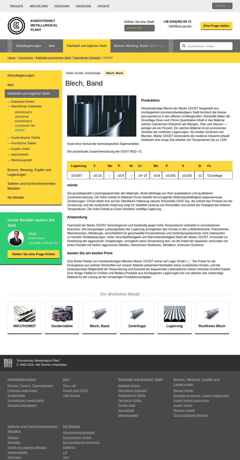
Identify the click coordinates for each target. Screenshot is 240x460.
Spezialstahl (19, 154)
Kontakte (104, 6)
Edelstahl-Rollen (23, 101)
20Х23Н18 (21, 116)
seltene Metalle (18, 453)
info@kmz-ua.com (180, 26)
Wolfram (13, 438)
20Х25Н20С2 (23, 121)
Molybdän (14, 443)
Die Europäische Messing (191, 416)
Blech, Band (125, 73)
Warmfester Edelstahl (26, 106)
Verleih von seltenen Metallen (27, 448)
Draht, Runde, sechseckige (88, 73)
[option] (28, 46)
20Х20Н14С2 (23, 112)
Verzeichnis (62, 6)
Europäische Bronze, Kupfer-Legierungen (201, 396)
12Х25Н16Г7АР (25, 125)
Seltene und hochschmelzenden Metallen (32, 186)
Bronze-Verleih (183, 391)
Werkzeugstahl (21, 160)
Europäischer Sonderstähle (26, 401)
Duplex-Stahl (20, 148)
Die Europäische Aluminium (81, 443)
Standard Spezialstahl (22, 406)
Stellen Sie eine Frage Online (33, 256)
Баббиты (69, 448)
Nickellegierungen (28, 46)
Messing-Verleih (184, 411)
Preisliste (16, 6)
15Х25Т (20, 130)
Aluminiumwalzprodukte (78, 433)
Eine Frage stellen (216, 25)
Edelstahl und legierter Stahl (87, 46)
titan (52, 46)
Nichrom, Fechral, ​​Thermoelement (30, 386)
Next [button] (171, 45)
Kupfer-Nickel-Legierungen (191, 401)
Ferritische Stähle (23, 143)
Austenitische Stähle (25, 137)
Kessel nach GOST (75, 391)
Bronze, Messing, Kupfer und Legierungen (144, 46)
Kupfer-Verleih (183, 406)
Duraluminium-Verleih (77, 438)
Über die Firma (39, 6)
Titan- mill (69, 386)
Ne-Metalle (16, 197)
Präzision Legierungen (22, 391)
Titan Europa (71, 396)
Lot (65, 453)
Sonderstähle (16, 396)
